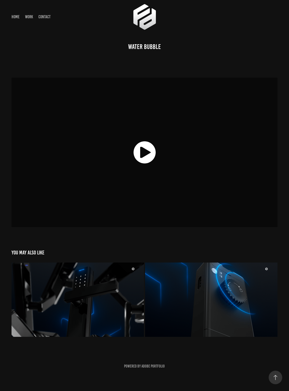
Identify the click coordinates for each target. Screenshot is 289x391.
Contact (44, 16)
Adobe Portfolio (153, 366)
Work (29, 16)
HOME (15, 16)
